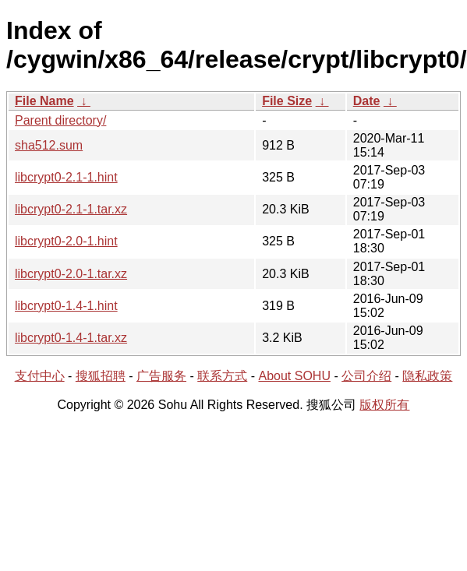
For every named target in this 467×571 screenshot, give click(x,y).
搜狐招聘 (101, 375)
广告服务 (161, 375)
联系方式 (222, 375)
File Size (287, 101)
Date (366, 101)
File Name (44, 101)
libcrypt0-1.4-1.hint (66, 305)
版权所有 (384, 404)
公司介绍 (366, 375)
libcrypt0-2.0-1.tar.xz (71, 273)
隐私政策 (427, 375)
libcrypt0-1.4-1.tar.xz (71, 337)
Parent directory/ (60, 120)
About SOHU (294, 375)
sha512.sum (49, 145)
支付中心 (40, 375)
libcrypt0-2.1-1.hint (66, 177)
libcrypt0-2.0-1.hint (66, 241)
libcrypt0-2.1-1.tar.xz (71, 209)
